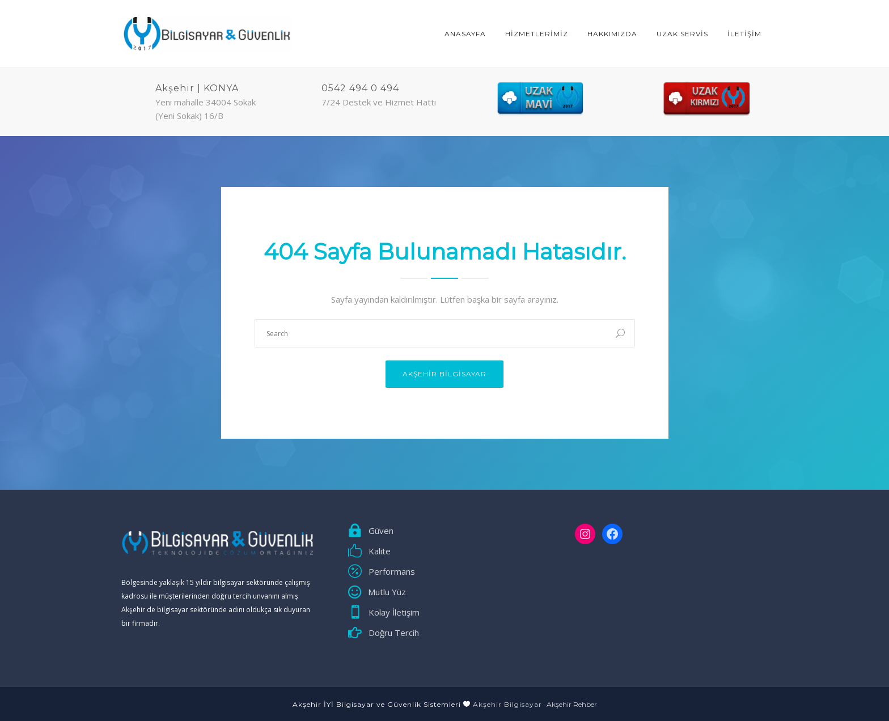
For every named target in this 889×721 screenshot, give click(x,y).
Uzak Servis (682, 33)
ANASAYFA (465, 33)
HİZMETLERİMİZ (536, 33)
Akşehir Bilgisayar (444, 374)
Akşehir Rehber (572, 704)
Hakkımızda (612, 33)
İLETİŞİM (744, 33)
